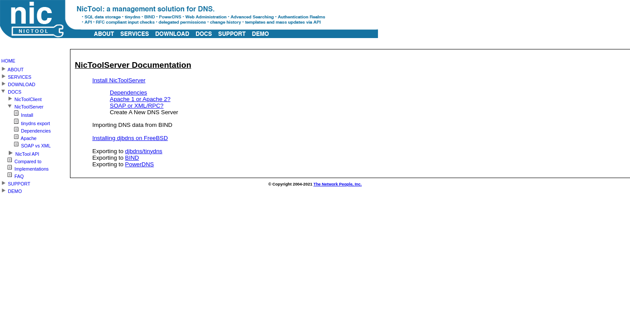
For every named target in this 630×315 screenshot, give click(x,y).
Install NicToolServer (118, 80)
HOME (8, 60)
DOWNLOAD (17, 83)
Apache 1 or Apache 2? (140, 99)
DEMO (11, 190)
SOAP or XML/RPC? (137, 105)
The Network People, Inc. (337, 184)
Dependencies (128, 92)
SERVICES (16, 76)
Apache (18, 137)
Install (16, 113)
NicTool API (19, 152)
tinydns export (25, 122)
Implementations (24, 168)
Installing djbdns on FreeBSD (130, 138)
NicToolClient (21, 98)
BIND (132, 157)
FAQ (12, 175)
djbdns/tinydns (143, 151)
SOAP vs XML (25, 144)
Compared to (21, 160)
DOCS (10, 90)
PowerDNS (139, 164)
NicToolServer (21, 105)
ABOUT (12, 68)
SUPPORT (15, 182)
